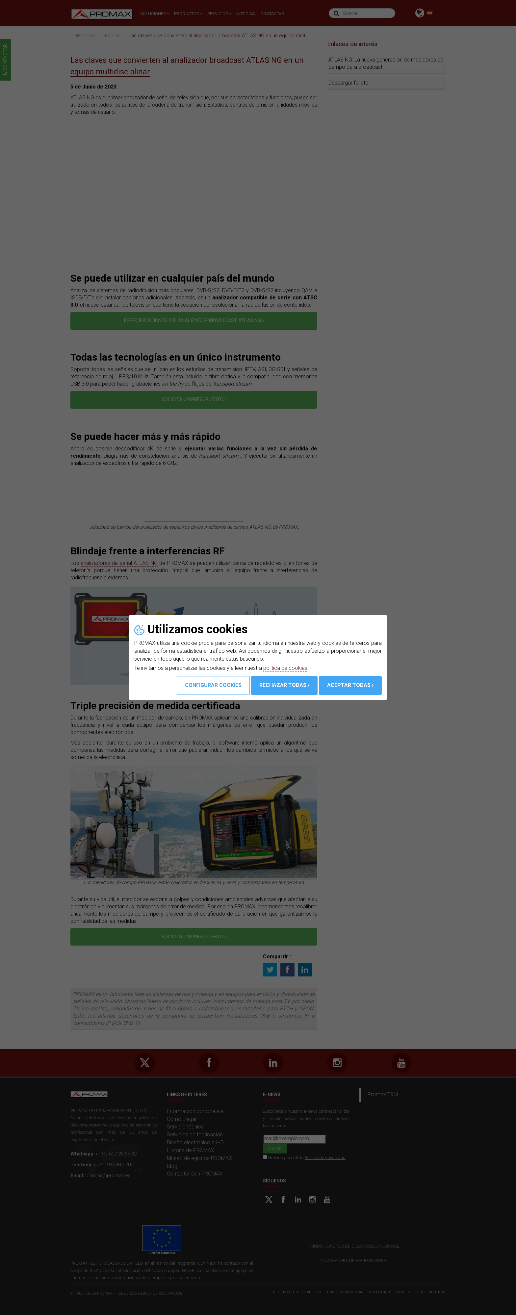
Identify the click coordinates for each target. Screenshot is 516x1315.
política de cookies (285, 668)
